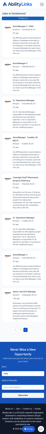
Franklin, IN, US (27, 144)
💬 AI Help (28, 429)
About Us (9, 409)
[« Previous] (16, 330)
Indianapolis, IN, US (29, 295)
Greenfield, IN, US (28, 30)
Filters (23, 18)
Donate (38, 409)
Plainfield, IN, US (28, 67)
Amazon (16, 30)
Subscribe (23, 395)
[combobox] (23, 373)
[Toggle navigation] (41, 4)
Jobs (18, 409)
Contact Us (27, 409)
